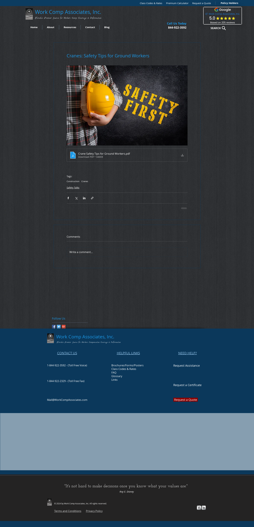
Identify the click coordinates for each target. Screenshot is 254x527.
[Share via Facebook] (68, 198)
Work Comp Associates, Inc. (69, 11)
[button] (201, 3)
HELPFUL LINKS (128, 353)
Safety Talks (73, 187)
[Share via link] (92, 198)
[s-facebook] (199, 508)
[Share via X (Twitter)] (76, 198)
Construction (73, 181)
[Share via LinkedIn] (84, 198)
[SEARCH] (217, 28)
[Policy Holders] (228, 3)
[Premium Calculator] (176, 3)
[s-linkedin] (204, 508)
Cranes (84, 181)
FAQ (113, 372)
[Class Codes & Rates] (150, 3)
